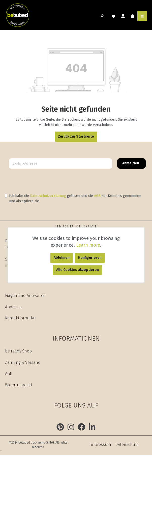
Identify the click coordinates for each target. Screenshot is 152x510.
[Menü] (142, 16)
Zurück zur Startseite (76, 136)
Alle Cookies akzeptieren (77, 270)
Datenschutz (127, 444)
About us (13, 306)
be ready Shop (18, 351)
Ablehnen (62, 258)
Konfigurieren (90, 258)
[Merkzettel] (113, 16)
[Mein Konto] (123, 16)
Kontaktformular (20, 318)
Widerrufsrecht (18, 384)
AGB (97, 196)
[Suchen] (103, 16)
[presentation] (43, 182)
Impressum (100, 444)
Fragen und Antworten (25, 295)
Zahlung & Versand (23, 362)
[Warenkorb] (132, 16)
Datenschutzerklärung (48, 196)
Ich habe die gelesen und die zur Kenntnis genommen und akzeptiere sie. (75, 198)
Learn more (88, 245)
